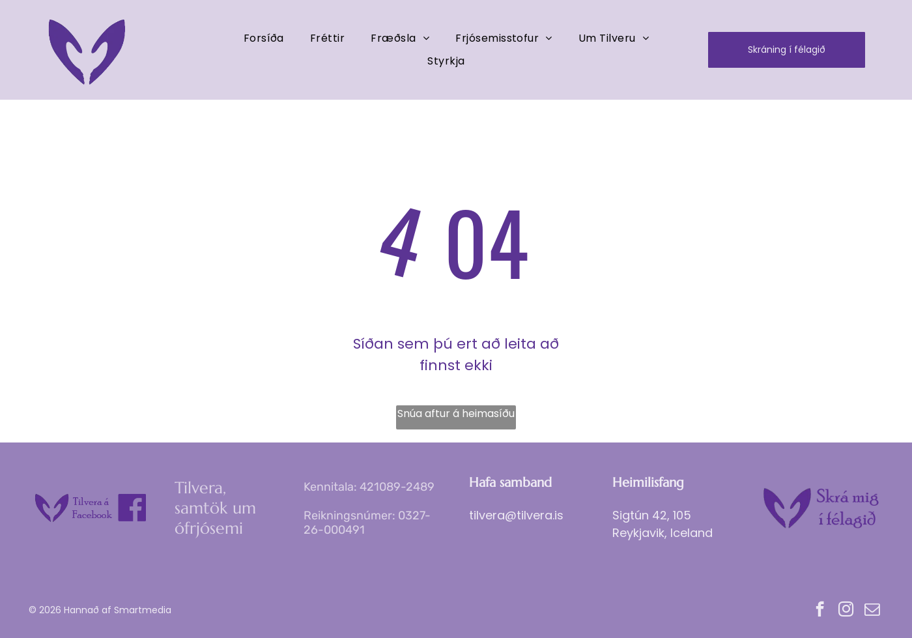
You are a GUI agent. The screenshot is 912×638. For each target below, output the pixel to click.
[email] (872, 611)
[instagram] (845, 611)
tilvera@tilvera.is (516, 515)
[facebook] (819, 611)
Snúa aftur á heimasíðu (456, 413)
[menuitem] (264, 38)
